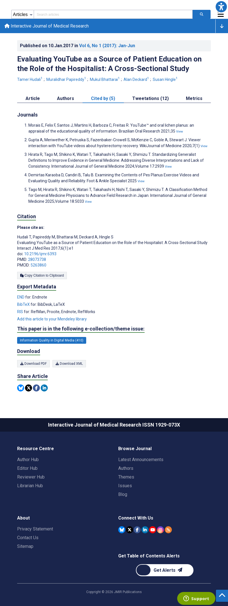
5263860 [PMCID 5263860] (38, 265)
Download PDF (33, 364)
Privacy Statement (35, 529)
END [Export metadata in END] (21, 297)
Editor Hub (27, 468)
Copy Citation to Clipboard (42, 275)
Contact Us (27, 537)
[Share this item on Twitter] (28, 387)
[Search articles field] (113, 14)
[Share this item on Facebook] (36, 387)
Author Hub (28, 459)
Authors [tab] (65, 98)
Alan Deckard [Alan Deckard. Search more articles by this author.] (137, 79)
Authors (125, 468)
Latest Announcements (140, 459)
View (179, 131)
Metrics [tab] (194, 98)
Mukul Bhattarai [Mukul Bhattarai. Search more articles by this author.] (105, 79)
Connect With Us (135, 518)
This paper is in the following (81, 328)
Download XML (69, 364)
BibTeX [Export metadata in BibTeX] (24, 304)
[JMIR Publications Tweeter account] (129, 529)
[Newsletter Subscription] (164, 570)
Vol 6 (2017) (107, 45)
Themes (126, 477)
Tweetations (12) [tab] (150, 98)
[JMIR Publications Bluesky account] (121, 529)
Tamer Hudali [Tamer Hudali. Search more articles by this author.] (30, 79)
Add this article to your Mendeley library (52, 319)
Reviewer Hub (31, 477)
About (23, 518)
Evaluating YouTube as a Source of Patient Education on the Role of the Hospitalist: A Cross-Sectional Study (109, 64)
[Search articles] (202, 14)
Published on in (77, 45)
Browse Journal (135, 448)
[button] (221, 7)
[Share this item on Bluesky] (20, 387)
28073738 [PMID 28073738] (37, 259)
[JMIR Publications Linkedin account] (145, 529)
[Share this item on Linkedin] (44, 387)
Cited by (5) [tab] (103, 98)
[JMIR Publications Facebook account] (137, 529)
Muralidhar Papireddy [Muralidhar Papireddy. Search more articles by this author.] (66, 79)
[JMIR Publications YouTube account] (152, 529)
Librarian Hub (30, 485)
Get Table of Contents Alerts (149, 556)
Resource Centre (35, 448)
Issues (125, 485)
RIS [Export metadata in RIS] (20, 311)
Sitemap (25, 546)
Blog (122, 494)
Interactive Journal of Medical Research (46, 26)
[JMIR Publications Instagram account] (160, 529)
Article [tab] (33, 98)
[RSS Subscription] (168, 529)
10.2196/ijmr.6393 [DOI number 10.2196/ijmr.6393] (40, 254)
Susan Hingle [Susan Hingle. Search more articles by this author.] (166, 79)
